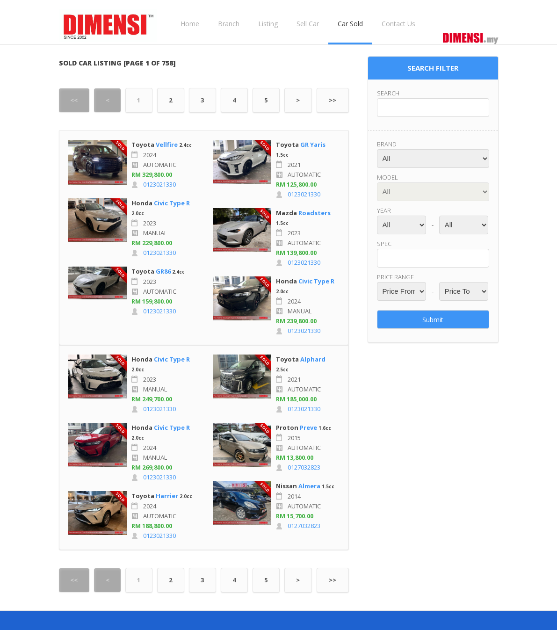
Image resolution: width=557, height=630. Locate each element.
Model (387, 177)
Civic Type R (172, 203)
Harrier (167, 496)
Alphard (313, 359)
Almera (309, 486)
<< (74, 100)
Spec (384, 243)
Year (384, 210)
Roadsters (314, 213)
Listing (268, 23)
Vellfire (167, 144)
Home (190, 23)
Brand (387, 144)
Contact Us (398, 23)
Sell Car (308, 23)
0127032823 (304, 467)
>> (332, 100)
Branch (228, 23)
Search (388, 93)
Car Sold (350, 23)
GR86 (163, 271)
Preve (308, 427)
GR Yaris (313, 144)
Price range (395, 277)
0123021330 (159, 184)
